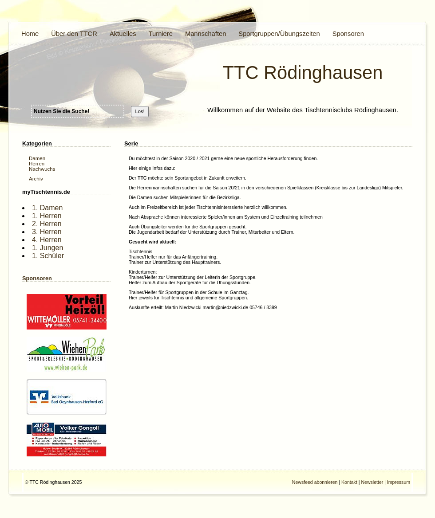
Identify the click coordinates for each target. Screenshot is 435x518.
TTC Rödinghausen (303, 72)
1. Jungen (47, 247)
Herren (36, 163)
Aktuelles (123, 33)
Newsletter (372, 482)
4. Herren (47, 239)
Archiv (36, 178)
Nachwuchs (42, 169)
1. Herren (47, 216)
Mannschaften (205, 33)
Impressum (398, 482)
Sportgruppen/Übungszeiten (279, 33)
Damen (37, 158)
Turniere (161, 33)
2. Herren (47, 224)
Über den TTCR (74, 33)
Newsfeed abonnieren (315, 482)
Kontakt (349, 482)
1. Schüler (48, 255)
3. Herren (47, 231)
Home (30, 33)
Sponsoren (348, 33)
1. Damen (47, 208)
